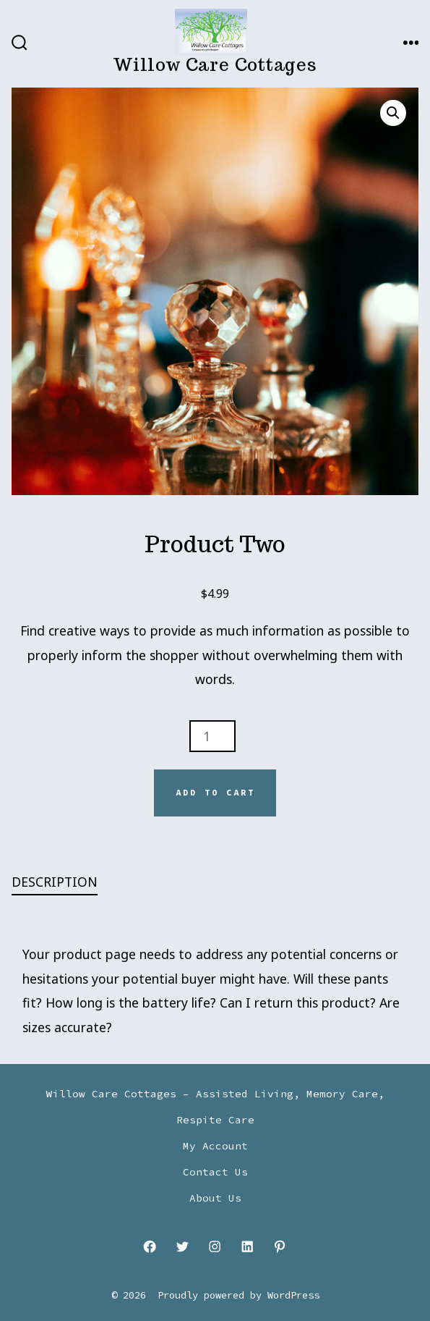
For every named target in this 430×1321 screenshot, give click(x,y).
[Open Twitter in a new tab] (183, 1246)
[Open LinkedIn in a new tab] (247, 1246)
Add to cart (215, 793)
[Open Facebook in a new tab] (150, 1246)
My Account (215, 1145)
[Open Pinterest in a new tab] (279, 1246)
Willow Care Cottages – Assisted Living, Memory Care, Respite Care (215, 1106)
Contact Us (215, 1171)
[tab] (204, 882)
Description (55, 881)
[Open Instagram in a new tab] (215, 1246)
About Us (215, 1197)
